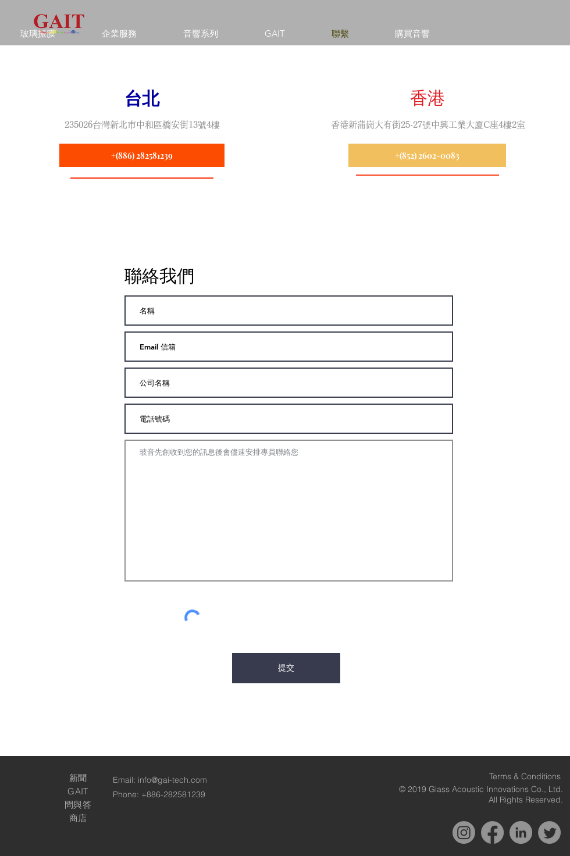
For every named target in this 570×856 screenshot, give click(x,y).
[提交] (286, 668)
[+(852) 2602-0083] (427, 155)
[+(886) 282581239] (142, 155)
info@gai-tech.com (172, 780)
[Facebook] (492, 832)
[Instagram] (464, 832)
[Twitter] (549, 832)
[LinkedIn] (521, 832)
